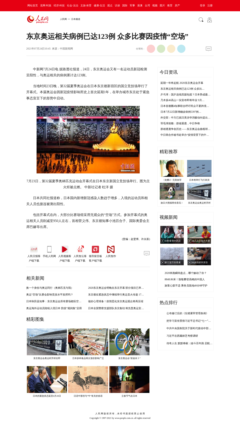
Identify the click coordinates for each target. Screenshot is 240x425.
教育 (169, 5)
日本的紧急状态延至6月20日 (47, 396)
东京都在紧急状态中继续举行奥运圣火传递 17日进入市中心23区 (125, 294)
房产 (177, 5)
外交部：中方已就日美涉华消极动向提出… (185, 117)
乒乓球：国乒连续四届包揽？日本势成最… (185, 94)
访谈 (117, 5)
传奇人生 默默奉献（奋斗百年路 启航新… (190, 343)
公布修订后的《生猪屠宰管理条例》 (187, 313)
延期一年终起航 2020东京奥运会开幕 (181, 83)
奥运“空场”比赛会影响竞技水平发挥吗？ (49, 294)
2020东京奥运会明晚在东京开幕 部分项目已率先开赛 (118, 287)
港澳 (139, 5)
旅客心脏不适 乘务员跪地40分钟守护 (186, 285)
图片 (162, 5)
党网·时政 (45, 5)
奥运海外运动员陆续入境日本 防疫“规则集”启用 (54, 308)
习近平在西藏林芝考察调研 (182, 335)
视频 (155, 5)
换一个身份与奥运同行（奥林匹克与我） (50, 287)
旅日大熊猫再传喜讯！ (172, 203)
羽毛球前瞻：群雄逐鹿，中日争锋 (180, 123)
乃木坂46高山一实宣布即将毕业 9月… (182, 100)
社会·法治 (72, 5)
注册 (210, 5)
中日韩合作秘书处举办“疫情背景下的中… (184, 134)
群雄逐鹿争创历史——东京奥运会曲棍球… (185, 129)
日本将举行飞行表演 (199, 180)
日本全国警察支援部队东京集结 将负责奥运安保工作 (118, 308)
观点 (109, 5)
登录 (202, 5)
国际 (125, 5)
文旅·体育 (86, 5)
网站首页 (32, 5)
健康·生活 (99, 5)
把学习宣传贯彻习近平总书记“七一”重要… (191, 320)
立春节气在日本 (129, 396)
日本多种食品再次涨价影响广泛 (88, 358)
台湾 (147, 5)
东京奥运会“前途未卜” (129, 358)
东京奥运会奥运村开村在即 (46, 358)
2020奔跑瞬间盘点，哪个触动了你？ (186, 273)
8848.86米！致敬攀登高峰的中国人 (185, 279)
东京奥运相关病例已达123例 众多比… (182, 88)
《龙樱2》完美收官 (172, 180)
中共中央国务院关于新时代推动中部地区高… (192, 328)
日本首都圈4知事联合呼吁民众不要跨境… (184, 106)
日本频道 (75, 19)
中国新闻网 (66, 48)
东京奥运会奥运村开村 (199, 203)
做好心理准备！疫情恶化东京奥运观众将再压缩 (115, 301)
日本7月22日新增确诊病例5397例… (180, 111)
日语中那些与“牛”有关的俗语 (88, 396)
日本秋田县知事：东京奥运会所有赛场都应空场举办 (56, 301)
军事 (132, 5)
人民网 (63, 19)
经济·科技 (59, 5)
